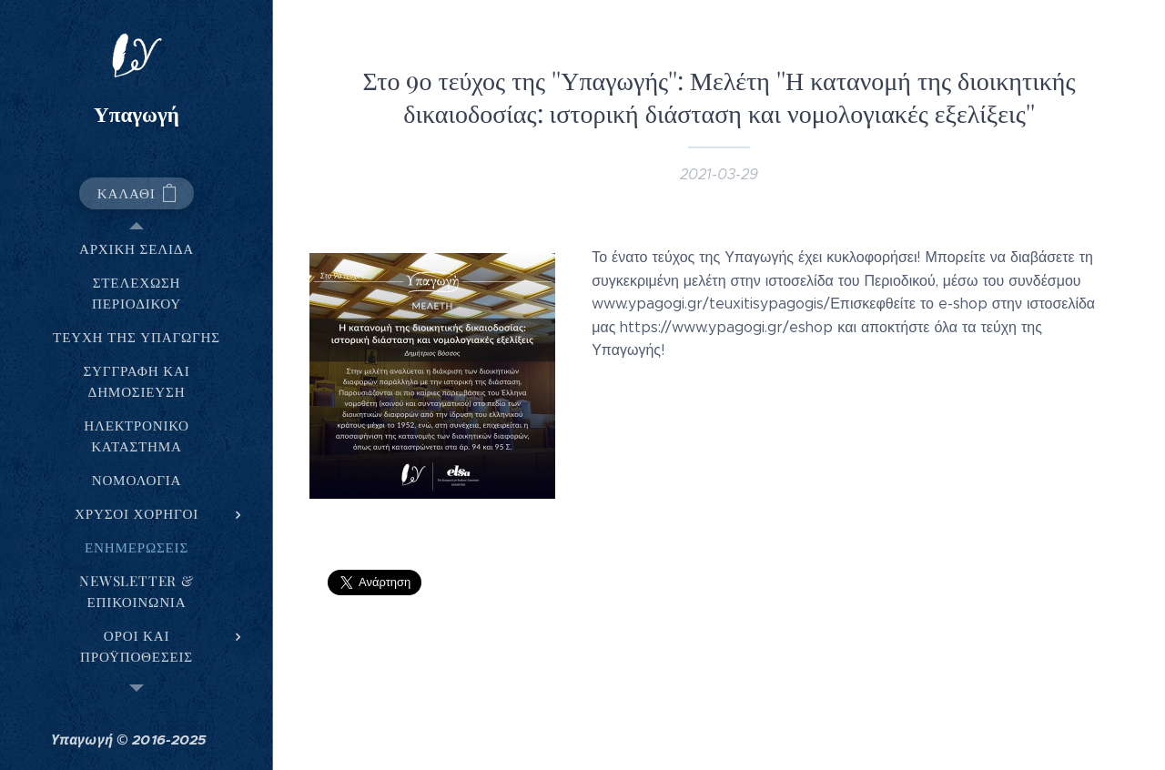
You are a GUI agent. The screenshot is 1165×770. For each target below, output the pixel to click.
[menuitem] (136, 248)
